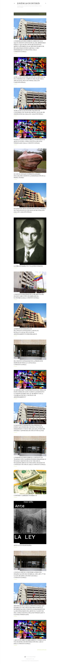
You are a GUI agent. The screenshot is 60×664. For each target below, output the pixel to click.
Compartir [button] (15, 53)
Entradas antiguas (41, 649)
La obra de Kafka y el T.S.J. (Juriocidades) (28, 266)
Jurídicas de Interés (28, 3)
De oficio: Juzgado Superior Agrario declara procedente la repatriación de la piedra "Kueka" (29, 175)
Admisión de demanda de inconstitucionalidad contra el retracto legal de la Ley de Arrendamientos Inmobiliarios (26, 331)
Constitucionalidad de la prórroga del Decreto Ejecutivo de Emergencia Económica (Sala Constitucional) (29, 296)
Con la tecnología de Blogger (30, 656)
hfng (33, 658)
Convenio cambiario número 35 (25, 495)
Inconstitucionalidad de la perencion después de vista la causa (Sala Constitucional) (28, 362)
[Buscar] (45, 3)
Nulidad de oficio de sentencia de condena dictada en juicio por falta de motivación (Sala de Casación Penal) (30, 210)
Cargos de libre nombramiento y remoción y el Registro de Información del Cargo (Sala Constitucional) (30, 641)
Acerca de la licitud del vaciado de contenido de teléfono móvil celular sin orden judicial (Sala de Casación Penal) (29, 112)
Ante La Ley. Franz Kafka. (23, 545)
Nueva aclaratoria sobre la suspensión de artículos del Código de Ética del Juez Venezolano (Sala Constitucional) (29, 141)
